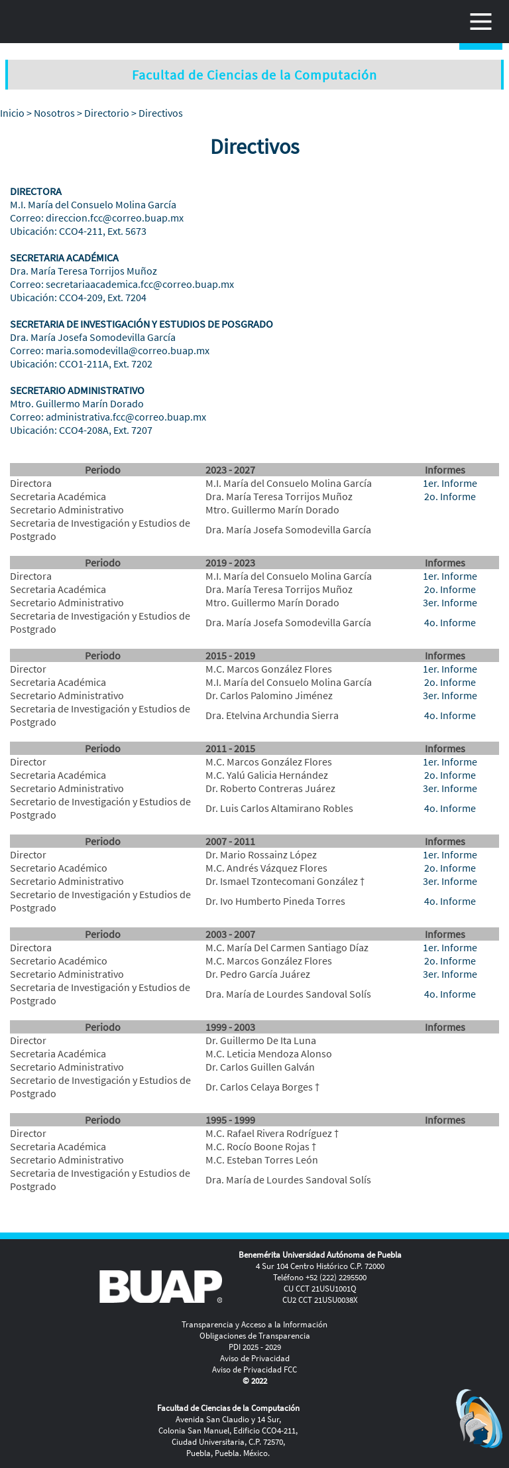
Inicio (12, 112)
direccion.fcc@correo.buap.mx (115, 217)
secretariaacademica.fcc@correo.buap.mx (140, 284)
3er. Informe (450, 602)
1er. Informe (450, 483)
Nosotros (54, 112)
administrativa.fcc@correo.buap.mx (126, 416)
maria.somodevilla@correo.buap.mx (127, 350)
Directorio (106, 112)
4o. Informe (450, 622)
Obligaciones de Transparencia (254, 1335)
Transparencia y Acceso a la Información (254, 1324)
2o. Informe (450, 496)
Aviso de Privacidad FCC (254, 1369)
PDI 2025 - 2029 (255, 1347)
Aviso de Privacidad (255, 1358)
